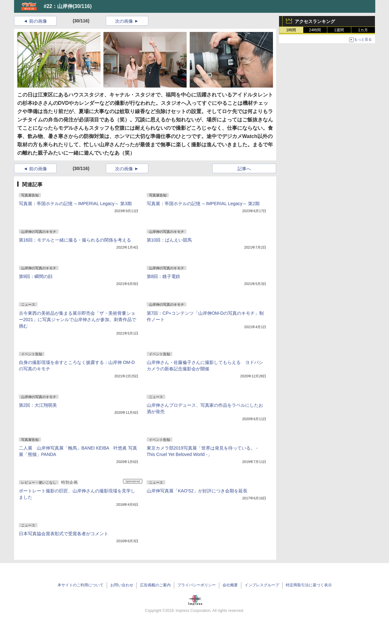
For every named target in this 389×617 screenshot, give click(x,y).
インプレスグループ (262, 585)
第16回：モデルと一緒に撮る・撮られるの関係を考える (75, 240)
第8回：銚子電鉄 (164, 276)
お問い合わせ (121, 585)
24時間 (315, 30)
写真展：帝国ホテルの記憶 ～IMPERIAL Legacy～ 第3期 (75, 203)
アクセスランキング (315, 21)
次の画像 (124, 21)
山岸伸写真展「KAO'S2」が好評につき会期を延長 (197, 490)
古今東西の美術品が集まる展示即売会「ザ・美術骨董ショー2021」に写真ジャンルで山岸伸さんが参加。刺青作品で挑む (77, 319)
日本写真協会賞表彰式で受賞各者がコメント (63, 533)
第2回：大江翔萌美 (38, 405)
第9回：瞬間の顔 (36, 276)
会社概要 (230, 585)
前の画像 (38, 21)
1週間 (339, 30)
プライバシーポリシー (196, 585)
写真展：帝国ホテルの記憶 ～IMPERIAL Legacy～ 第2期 (203, 203)
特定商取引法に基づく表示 (309, 585)
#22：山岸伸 (58, 6)
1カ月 (363, 30)
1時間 (291, 30)
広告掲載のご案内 (155, 585)
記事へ (244, 168)
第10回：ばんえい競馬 (169, 240)
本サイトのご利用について (81, 585)
